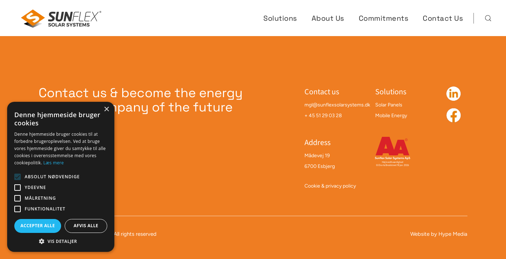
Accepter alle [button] (37, 226)
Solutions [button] (280, 18)
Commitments (384, 18)
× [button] (106, 109)
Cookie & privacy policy (330, 186)
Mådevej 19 (317, 156)
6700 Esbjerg (319, 166)
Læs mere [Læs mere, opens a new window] (53, 163)
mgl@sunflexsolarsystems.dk (337, 105)
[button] (488, 18)
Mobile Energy (391, 116)
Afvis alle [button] (86, 226)
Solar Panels (388, 105)
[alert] (60, 177)
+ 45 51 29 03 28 (323, 116)
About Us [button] (328, 18)
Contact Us (443, 18)
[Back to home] (61, 18)
